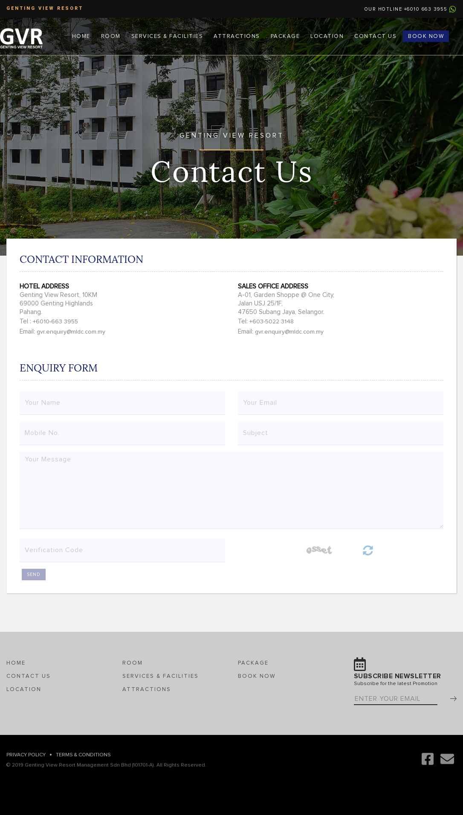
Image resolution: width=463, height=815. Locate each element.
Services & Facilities (167, 36)
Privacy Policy (26, 760)
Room (111, 36)
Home (81, 36)
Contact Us (375, 36)
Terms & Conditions (83, 760)
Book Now (426, 36)
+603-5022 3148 (271, 322)
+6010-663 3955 (55, 322)
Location (327, 36)
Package (285, 36)
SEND (34, 574)
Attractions (237, 36)
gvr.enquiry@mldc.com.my (71, 332)
